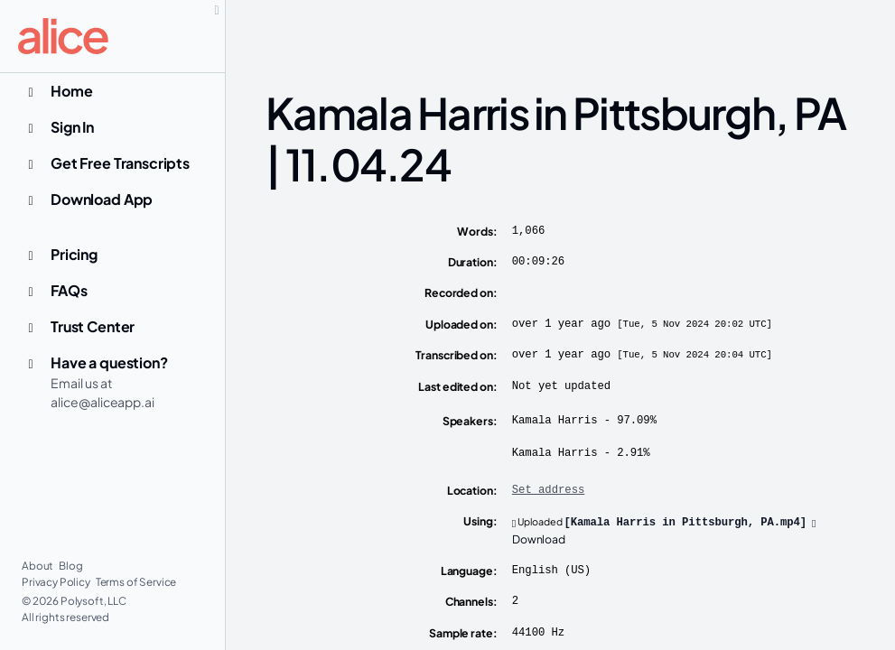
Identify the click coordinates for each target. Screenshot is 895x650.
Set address (548, 490)
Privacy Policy (57, 582)
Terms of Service (136, 582)
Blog (70, 565)
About (38, 565)
